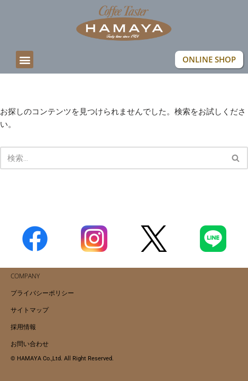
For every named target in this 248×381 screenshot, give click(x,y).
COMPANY (25, 275)
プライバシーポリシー (42, 292)
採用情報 (23, 326)
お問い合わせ (30, 343)
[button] (24, 59)
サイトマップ (30, 309)
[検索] (112, 158)
